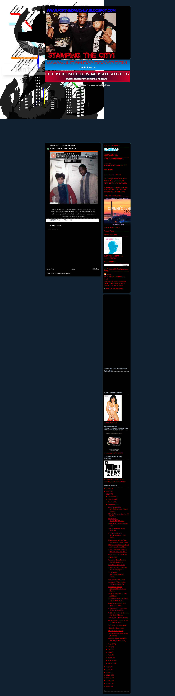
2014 (108, 669)
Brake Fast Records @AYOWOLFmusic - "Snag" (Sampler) (118, 509)
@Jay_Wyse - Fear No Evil (116, 565)
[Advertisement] (73, 250)
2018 (108, 488)
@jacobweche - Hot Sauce (116, 579)
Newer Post (50, 269)
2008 (108, 686)
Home (73, 269)
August (110, 644)
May (109, 652)
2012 (108, 675)
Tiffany (108, 274)
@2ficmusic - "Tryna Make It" (117, 625)
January (111, 663)
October (111, 502)
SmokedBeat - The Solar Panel (118, 618)
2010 (108, 680)
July (109, 647)
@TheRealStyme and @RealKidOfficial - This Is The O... (117, 535)
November (111, 499)
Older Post (95, 269)
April (109, 655)
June (110, 649)
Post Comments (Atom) (62, 273)
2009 (108, 683)
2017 (108, 491)
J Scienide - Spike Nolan (116, 628)
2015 (108, 667)
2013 (108, 672)
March (110, 658)
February (111, 660)
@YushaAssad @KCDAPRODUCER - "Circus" (116, 574)
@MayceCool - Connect (115, 631)
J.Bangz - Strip (112, 557)
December (111, 496)
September (112, 505)
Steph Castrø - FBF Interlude (63, 148)
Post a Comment (54, 229)
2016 (108, 494)
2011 (108, 678)
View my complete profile (114, 288)
